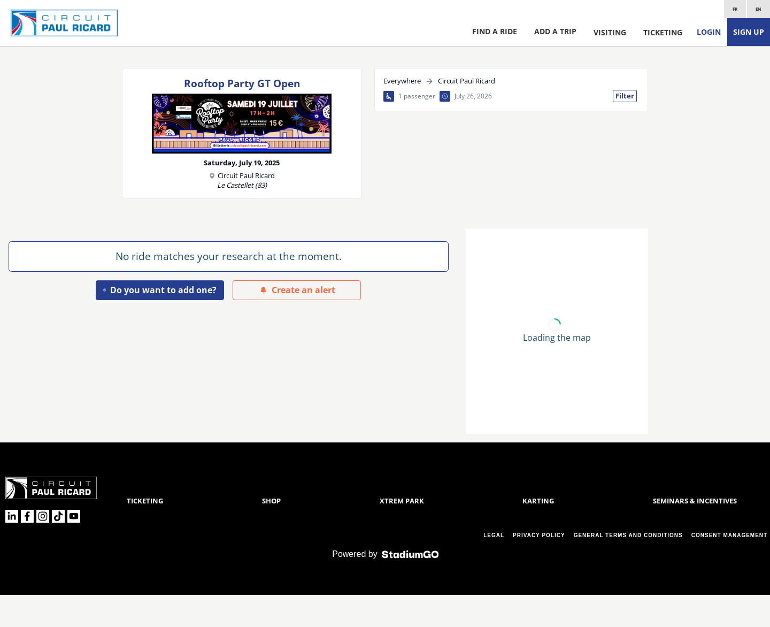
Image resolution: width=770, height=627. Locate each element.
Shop (271, 533)
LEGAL (493, 567)
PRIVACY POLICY (539, 567)
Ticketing (662, 32)
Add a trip (555, 31)
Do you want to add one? (160, 290)
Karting (538, 533)
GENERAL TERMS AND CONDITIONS (628, 567)
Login (709, 32)
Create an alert (297, 290)
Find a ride (494, 31)
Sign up (748, 32)
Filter (624, 96)
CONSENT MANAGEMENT (729, 567)
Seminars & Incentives (695, 533)
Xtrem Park (402, 533)
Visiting (610, 32)
